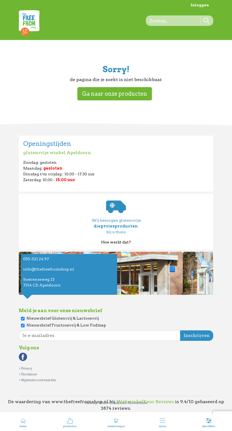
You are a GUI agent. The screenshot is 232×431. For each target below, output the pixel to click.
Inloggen (200, 5)
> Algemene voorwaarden (37, 380)
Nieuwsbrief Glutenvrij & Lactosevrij (63, 318)
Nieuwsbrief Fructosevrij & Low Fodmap (66, 325)
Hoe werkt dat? (116, 242)
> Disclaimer (28, 374)
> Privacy (25, 368)
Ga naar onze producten (114, 93)
